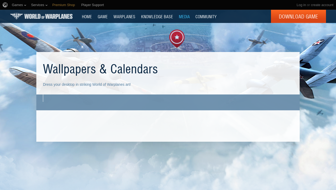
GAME (103, 16)
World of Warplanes (41, 16)
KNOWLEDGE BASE (157, 16)
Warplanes (124, 16)
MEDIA (184, 16)
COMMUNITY (205, 16)
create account (322, 5)
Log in (301, 5)
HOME (87, 16)
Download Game (298, 16)
